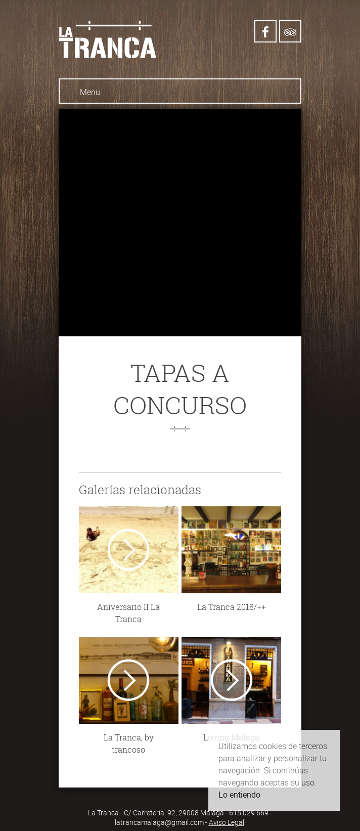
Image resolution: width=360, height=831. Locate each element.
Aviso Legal (226, 822)
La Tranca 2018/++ (231, 607)
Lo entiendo (239, 794)
